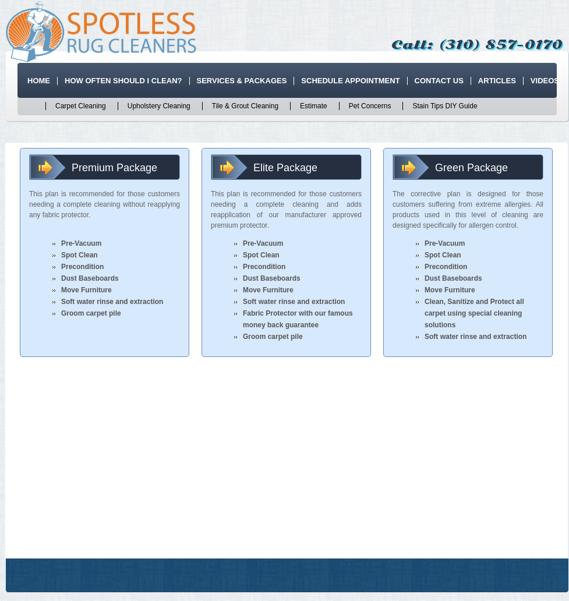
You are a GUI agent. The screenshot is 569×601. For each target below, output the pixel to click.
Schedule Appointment (350, 80)
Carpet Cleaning (80, 106)
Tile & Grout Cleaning (245, 106)
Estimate (313, 106)
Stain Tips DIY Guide (444, 106)
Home (38, 80)
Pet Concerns (370, 106)
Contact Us (439, 80)
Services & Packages (242, 80)
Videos (545, 80)
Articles (497, 80)
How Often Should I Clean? (123, 80)
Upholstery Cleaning (159, 106)
